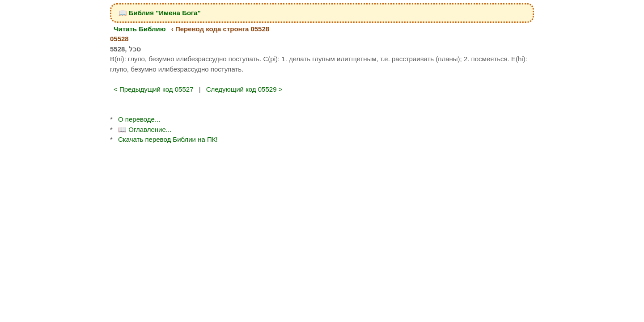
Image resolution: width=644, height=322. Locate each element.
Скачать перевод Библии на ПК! (168, 139)
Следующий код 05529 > (244, 89)
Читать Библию (140, 29)
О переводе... (139, 119)
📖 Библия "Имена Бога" (160, 13)
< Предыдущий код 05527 (154, 89)
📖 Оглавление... (144, 129)
